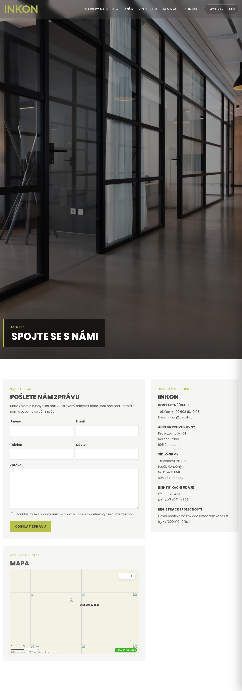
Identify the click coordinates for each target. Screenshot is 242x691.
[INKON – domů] (21, 9)
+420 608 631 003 (221, 9)
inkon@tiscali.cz (180, 417)
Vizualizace (148, 9)
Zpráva (15, 465)
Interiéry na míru (98, 9)
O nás (128, 9)
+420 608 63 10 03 (185, 411)
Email (80, 421)
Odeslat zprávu (30, 526)
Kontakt (192, 9)
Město (81, 445)
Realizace (171, 9)
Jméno (15, 421)
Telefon (16, 445)
